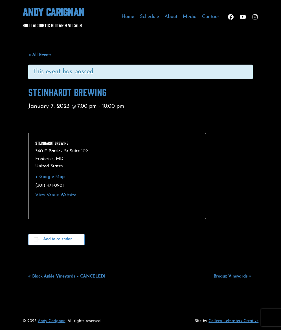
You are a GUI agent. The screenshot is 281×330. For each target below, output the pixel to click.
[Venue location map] (157, 176)
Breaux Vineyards (232, 276)
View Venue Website (55, 195)
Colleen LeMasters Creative (233, 321)
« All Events (39, 55)
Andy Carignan (53, 11)
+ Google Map (50, 177)
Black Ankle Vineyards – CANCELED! (66, 276)
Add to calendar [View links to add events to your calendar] (57, 239)
